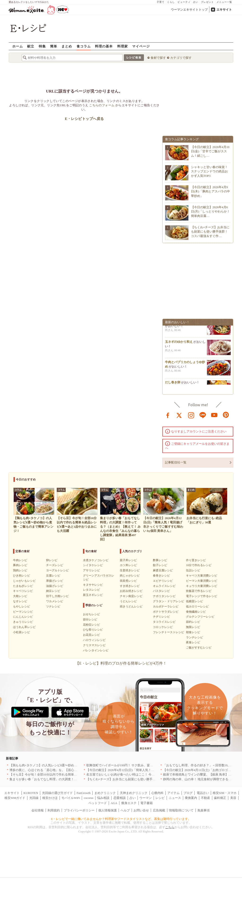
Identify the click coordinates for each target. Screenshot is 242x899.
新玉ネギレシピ (93, 595)
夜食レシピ (193, 642)
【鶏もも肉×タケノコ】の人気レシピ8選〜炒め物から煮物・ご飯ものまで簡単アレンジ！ (71, 765)
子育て (160, 2)
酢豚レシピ (160, 560)
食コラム (84, 46)
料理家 (122, 46)
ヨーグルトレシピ (57, 570)
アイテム (173, 793)
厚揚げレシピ (54, 580)
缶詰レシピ (193, 570)
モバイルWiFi (70, 798)
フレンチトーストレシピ (168, 632)
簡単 (53, 46)
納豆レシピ (53, 591)
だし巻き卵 (172, 384)
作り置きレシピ (196, 560)
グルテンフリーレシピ (200, 616)
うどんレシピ (128, 601)
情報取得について (181, 810)
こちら (169, 827)
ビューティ (183, 2)
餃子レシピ (160, 565)
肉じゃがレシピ (130, 575)
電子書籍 (146, 803)
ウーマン (145, 798)
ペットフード (97, 803)
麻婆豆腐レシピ (163, 570)
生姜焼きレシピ (130, 570)
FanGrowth (84, 793)
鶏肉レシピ (20, 570)
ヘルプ (125, 810)
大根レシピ (20, 596)
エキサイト (224, 9)
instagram (191, 414)
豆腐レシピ (53, 575)
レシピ (160, 798)
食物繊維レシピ (196, 611)
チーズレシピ (54, 565)
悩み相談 (103, 798)
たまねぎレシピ (23, 586)
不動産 (205, 798)
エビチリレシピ (163, 580)
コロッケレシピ (163, 627)
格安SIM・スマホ (225, 793)
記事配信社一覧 (175, 462)
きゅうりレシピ (23, 621)
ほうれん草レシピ (24, 627)
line (202, 414)
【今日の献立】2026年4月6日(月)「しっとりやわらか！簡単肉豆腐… (210, 211)
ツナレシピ (53, 606)
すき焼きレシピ (130, 586)
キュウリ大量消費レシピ (201, 586)
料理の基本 (104, 46)
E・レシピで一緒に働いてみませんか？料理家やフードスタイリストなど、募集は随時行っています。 (121, 819)
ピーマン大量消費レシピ (201, 580)
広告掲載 (159, 810)
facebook (167, 414)
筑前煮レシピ (128, 580)
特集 (42, 46)
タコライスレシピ (164, 621)
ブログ (188, 793)
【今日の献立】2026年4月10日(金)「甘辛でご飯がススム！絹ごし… (210, 151)
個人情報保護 (107, 810)
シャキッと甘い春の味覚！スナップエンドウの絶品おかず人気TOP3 (209, 171)
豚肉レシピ (20, 565)
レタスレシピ (91, 589)
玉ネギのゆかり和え (179, 343)
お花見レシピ (91, 634)
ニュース (175, 798)
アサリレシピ (91, 570)
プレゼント (207, 2)
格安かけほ (50, 798)
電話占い (203, 793)
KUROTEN (30, 793)
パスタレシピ (161, 591)
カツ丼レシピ (128, 565)
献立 (30, 46)
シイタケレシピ (93, 565)
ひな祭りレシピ (93, 629)
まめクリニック (105, 793)
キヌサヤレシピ (93, 584)
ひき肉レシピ (21, 575)
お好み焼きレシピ (131, 591)
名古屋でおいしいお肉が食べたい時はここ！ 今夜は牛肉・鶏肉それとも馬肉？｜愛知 (145, 774)
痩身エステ (129, 803)
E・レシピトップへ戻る (84, 119)
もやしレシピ (21, 606)
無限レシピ (193, 627)
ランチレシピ (194, 637)
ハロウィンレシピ (94, 640)
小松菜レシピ (21, 632)
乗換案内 (191, 798)
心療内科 (157, 793)
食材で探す (158, 57)
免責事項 (203, 810)
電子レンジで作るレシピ (201, 596)
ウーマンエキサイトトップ (189, 9)
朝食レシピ (193, 632)
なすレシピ (20, 601)
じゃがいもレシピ (24, 580)
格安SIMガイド (14, 798)
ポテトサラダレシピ (165, 611)
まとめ (66, 46)
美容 (233, 798)
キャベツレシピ (23, 591)
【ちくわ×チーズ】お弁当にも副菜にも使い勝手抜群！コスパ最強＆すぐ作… (210, 231)
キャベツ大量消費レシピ (201, 575)
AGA (114, 803)
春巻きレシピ (161, 575)
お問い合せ (141, 810)
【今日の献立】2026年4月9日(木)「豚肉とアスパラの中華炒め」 (210, 191)
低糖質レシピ (194, 601)
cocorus (88, 798)
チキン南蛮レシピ (131, 596)
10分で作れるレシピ (199, 565)
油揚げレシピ (54, 586)
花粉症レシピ (91, 624)
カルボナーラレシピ (165, 606)
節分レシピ (90, 619)
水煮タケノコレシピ (95, 560)
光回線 (34, 798)
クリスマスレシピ (94, 645)
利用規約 (54, 810)
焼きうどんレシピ (131, 606)
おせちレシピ (91, 614)
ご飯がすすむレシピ (199, 647)
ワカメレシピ (54, 601)
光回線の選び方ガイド (57, 793)
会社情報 (37, 810)
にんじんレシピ (23, 616)
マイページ (141, 46)
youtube (214, 414)
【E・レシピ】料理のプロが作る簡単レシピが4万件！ (121, 663)
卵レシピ (51, 560)
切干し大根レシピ (57, 596)
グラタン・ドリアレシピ (168, 601)
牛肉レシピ (20, 560)
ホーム (17, 46)
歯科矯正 (220, 798)
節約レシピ (193, 621)
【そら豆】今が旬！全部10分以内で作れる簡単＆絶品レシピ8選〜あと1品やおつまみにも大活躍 (75, 774)
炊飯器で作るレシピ (199, 591)
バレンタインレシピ (95, 650)
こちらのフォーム (101, 105)
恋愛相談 (119, 798)
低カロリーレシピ (197, 606)
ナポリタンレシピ (164, 596)
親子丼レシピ (128, 560)
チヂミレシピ (161, 616)
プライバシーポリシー (79, 810)
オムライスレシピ (164, 586)
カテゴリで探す (181, 57)
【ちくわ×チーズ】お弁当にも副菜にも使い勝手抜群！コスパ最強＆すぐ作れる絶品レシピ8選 (151, 779)
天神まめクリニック (133, 793)
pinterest (225, 414)
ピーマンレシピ (23, 611)
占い (195, 2)
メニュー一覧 (224, 2)
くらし (171, 2)
